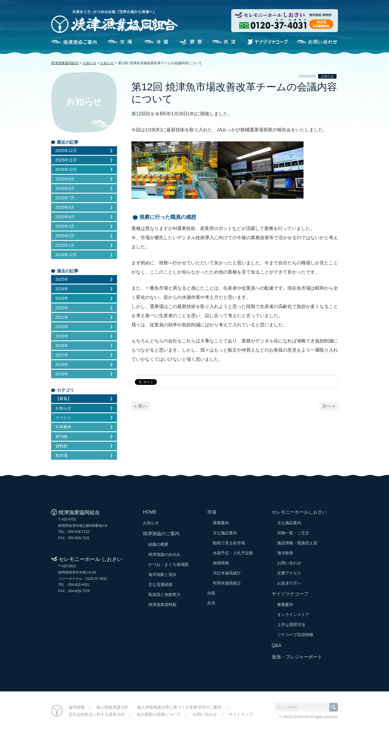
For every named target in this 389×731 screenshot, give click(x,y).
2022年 (61, 307)
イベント (63, 417)
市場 (118, 41)
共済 (225, 41)
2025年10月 (66, 169)
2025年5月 (65, 207)
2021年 (61, 317)
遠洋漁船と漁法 (162, 574)
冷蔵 (154, 41)
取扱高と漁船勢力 (164, 594)
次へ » (328, 405)
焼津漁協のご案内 (74, 41)
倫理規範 (77, 707)
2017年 (61, 355)
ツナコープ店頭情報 (295, 634)
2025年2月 (65, 235)
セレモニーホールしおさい (189, 41)
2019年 (61, 336)
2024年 (61, 288)
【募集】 (63, 398)
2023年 (61, 298)
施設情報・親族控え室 (297, 543)
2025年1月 (65, 245)
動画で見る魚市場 (229, 543)
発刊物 (61, 436)
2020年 (61, 326)
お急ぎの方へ (289, 583)
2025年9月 (65, 179)
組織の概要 (158, 544)
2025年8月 (65, 188)
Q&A (276, 645)
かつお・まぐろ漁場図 (168, 564)
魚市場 (61, 455)
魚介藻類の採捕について (159, 714)
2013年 (61, 374)
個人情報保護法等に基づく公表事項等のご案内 (179, 707)
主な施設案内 (225, 533)
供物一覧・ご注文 (293, 533)
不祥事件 (63, 427)
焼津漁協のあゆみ (164, 554)
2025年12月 (66, 150)
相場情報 (221, 563)
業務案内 (221, 523)
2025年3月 (65, 226)
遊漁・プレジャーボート (297, 656)
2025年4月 (65, 217)
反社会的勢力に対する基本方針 (97, 714)
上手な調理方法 (291, 624)
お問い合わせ (317, 41)
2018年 (61, 345)
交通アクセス (289, 573)
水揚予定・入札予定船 (233, 553)
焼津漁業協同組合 (65, 63)
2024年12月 (66, 254)
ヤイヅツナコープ (267, 41)
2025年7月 (65, 198)
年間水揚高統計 (227, 583)
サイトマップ (241, 714)
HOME (150, 512)
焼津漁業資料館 (162, 604)
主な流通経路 (160, 584)
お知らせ (327, 76)
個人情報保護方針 (112, 707)
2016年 (61, 364)
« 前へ (140, 405)
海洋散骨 (285, 553)
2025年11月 (66, 160)
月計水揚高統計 (227, 573)
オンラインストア (293, 614)
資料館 (61, 446)
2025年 (61, 279)
